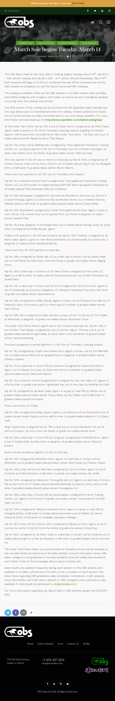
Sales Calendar (45, 43)
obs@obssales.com (65, 584)
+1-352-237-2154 (53, 660)
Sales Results (89, 43)
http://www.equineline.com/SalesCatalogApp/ (73, 119)
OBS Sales (42, 691)
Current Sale (25, 43)
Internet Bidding (68, 43)
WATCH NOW (78, 3)
